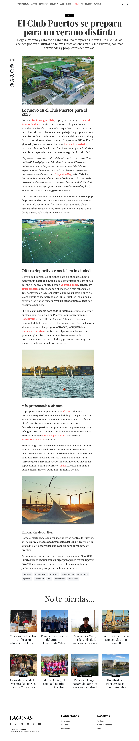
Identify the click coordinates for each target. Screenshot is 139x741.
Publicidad (65, 728)
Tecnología (86, 4)
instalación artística (76, 144)
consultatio (54, 574)
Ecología (54, 4)
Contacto (65, 725)
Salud (69, 4)
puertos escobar (41, 574)
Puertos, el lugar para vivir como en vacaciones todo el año (85, 685)
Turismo (97, 4)
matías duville (73, 579)
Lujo (62, 4)
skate (49, 579)
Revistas (100, 721)
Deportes (43, 4)
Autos (34, 4)
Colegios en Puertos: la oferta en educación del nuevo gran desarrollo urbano (23, 643)
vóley (68, 174)
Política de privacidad (31, 731)
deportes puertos (68, 574)
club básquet (39, 579)
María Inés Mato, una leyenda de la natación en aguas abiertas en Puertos (84, 641)
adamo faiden (60, 579)
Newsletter (65, 721)
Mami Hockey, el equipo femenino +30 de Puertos (54, 683)
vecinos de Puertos (33, 330)
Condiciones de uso (16, 731)
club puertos (27, 574)
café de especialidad (53, 435)
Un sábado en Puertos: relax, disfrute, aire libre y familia (116, 685)
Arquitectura (23, 4)
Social (76, 4)
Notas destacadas (104, 725)
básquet (59, 174)
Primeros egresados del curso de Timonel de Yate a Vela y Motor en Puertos (54, 643)
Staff (99, 728)
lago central (27, 579)
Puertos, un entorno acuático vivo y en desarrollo (115, 639)
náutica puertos (82, 574)
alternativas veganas (34, 439)
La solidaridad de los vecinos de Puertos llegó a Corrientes (23, 683)
